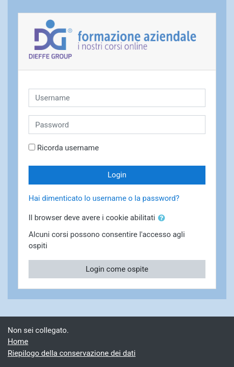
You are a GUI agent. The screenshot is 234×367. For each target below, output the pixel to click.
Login (117, 174)
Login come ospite (117, 269)
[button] (163, 218)
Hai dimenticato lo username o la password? (104, 198)
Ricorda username (68, 147)
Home (18, 341)
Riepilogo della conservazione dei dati (72, 353)
